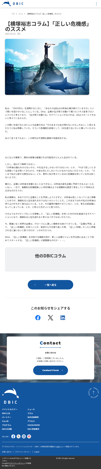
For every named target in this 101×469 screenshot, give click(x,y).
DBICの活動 (7, 429)
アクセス (31, 421)
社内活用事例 (33, 417)
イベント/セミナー (9, 409)
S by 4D (5, 421)
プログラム (6, 425)
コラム (20, 14)
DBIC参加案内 (33, 429)
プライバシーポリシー (23, 452)
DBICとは (6, 413)
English (36, 452)
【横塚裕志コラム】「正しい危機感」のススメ (43, 14)
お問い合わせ (6, 452)
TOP (13, 14)
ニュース (31, 409)
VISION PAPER (33, 425)
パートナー (6, 417)
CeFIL (58, 446)
